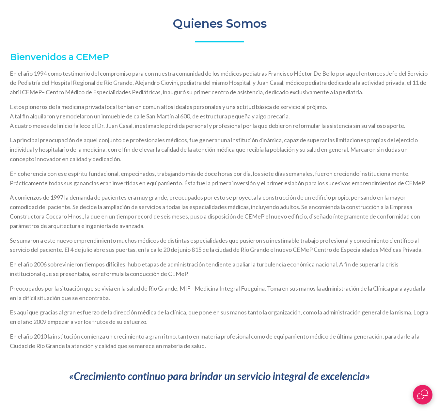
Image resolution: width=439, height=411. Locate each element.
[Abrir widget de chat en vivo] (422, 394)
